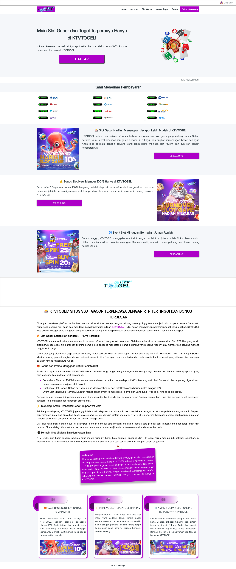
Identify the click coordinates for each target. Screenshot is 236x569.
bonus (175, 9)
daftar (82, 59)
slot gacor (147, 9)
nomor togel (162, 9)
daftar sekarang (190, 9)
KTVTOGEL (118, 327)
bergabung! (176, 156)
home (123, 9)
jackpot (134, 9)
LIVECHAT (227, 3)
